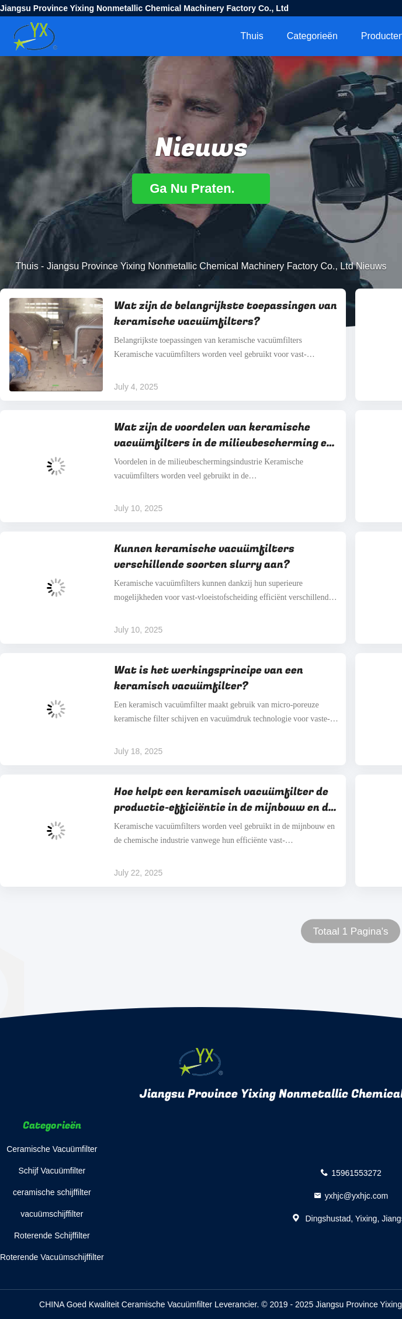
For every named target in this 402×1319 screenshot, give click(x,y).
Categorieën (312, 36)
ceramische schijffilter (52, 1192)
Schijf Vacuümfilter (51, 1170)
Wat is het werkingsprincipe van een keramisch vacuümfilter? (208, 678)
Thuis (252, 36)
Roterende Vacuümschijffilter (52, 1257)
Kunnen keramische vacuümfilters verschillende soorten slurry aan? (204, 556)
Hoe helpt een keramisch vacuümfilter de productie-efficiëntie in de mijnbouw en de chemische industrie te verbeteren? (224, 799)
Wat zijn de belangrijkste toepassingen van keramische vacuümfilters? (225, 313)
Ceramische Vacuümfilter (51, 1149)
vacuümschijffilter (51, 1214)
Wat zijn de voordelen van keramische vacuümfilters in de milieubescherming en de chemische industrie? (223, 435)
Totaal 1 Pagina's (351, 931)
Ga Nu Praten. (201, 188)
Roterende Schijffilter (52, 1235)
